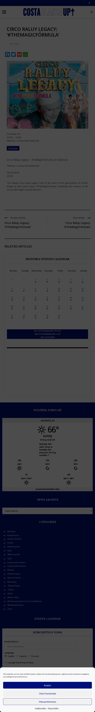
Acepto (47, 685)
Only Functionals (47, 693)
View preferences (47, 701)
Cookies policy (40, 708)
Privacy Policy (53, 708)
